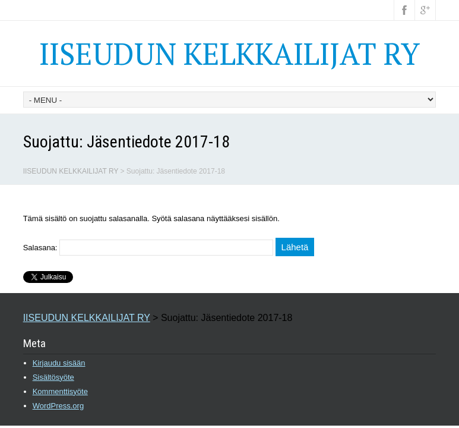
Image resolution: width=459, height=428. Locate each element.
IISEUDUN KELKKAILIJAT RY (229, 53)
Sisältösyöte (53, 377)
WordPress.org (58, 405)
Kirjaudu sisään (59, 362)
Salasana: (148, 247)
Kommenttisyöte (60, 391)
